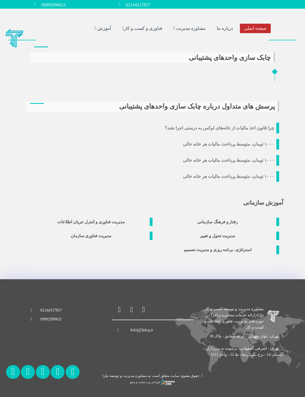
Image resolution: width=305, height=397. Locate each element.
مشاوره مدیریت (189, 28)
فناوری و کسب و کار (142, 28)
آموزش (103, 28)
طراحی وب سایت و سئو (152, 382)
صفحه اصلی (255, 28)
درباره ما (225, 28)
